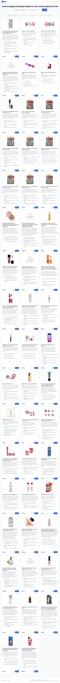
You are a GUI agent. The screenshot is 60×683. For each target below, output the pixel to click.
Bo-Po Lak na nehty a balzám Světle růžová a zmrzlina (10, 187)
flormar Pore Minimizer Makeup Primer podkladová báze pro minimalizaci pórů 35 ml (48, 385)
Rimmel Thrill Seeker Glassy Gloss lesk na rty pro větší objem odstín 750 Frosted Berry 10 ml (9, 307)
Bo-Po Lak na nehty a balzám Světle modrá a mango (10, 149)
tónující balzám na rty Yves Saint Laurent (46, 15)
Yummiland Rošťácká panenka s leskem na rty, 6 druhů (48, 420)
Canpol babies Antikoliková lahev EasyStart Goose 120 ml (9, 530)
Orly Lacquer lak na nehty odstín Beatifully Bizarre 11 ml (48, 568)
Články (52, 1)
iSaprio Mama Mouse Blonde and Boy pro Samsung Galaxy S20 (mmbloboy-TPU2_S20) (29, 649)
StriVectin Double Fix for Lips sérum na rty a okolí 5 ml (49, 306)
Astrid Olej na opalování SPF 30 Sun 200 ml (29, 607)
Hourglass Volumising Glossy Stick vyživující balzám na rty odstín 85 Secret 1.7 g (10, 73)
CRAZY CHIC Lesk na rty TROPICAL (29, 383)
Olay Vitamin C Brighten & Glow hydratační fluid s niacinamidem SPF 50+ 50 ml (49, 224)
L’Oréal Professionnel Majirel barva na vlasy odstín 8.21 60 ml (10, 607)
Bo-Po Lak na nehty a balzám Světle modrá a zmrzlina (30, 149)
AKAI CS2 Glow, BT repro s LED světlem (47, 345)
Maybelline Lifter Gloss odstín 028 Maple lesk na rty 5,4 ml (10, 345)
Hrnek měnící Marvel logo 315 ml (29, 458)
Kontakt (56, 1)
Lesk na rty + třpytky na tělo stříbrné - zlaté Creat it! (30, 420)
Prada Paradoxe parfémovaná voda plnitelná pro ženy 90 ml (29, 530)
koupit (17, 56)
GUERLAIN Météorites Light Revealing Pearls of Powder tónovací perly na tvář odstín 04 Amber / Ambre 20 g (10, 225)
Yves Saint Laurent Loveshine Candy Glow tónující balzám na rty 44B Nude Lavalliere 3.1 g (10, 32)
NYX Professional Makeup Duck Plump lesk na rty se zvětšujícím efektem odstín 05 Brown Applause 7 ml (49, 268)
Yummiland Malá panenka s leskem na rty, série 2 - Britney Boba (30, 345)
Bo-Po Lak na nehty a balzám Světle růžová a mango (30, 187)
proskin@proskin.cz (46, 680)
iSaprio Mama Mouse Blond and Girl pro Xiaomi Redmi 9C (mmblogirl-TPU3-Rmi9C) (10, 649)
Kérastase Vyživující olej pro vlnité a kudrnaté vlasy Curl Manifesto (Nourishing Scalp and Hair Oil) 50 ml (49, 530)
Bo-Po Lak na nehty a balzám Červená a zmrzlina (47, 112)
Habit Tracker (4, 680)
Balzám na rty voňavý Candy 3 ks (48, 31)
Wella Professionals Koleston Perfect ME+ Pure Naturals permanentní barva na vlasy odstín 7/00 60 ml (49, 608)
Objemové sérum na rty (7, 419)
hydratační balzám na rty (32, 15)
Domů (48, 1)
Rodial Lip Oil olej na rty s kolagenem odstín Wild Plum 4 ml (29, 267)
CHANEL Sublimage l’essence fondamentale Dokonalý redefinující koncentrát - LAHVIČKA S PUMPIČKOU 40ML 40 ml (30, 225)
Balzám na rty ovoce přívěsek (28, 31)
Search (44, 9)
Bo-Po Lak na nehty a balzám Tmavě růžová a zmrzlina (49, 149)
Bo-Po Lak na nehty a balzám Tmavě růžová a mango (49, 187)
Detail (13, 56)
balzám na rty (24, 15)
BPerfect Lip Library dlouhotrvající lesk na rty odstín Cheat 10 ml (10, 267)
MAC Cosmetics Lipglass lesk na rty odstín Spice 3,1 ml (10, 112)
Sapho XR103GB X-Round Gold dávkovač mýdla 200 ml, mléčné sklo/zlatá (9, 569)
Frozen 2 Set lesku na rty (7, 383)
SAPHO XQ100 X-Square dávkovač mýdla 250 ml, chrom (29, 568)
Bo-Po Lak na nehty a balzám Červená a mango (28, 112)
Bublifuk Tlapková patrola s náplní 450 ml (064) (48, 459)
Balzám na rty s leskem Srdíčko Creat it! (29, 73)
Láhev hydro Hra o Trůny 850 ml (9, 494)
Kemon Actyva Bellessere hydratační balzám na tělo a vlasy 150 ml (30, 306)
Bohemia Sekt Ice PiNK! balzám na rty (48, 73)
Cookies (8, 680)
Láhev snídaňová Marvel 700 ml (29, 494)
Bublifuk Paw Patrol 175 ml (47, 494)
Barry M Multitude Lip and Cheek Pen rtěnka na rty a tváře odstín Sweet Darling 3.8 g (9, 460)
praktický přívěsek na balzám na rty (13, 15)
